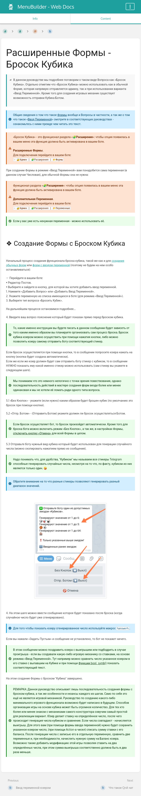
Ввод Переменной (40, 119)
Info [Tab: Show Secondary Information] (35, 18)
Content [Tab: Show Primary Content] (106, 18)
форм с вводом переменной (51, 265)
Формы (62, 115)
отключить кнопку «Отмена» (32, 433)
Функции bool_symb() (93, 663)
